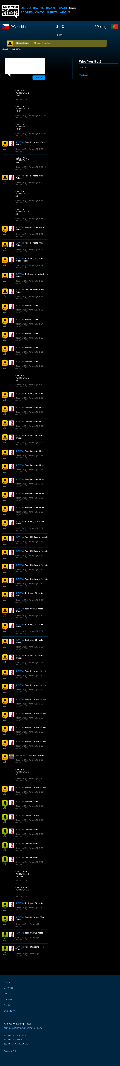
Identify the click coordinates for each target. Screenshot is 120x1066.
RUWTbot (19, 142)
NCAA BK (50, 8)
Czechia (18, 27)
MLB (29, 8)
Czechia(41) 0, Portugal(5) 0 (27, 806)
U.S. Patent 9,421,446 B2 (15, 1036)
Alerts (53, 12)
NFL (23, 8)
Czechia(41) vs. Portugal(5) (27, 924)
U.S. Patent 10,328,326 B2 (16, 1044)
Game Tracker (42, 43)
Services (8, 988)
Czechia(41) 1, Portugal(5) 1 (27, 133)
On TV (40, 12)
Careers (8, 999)
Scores (27, 12)
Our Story (9, 1011)
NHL (42, 8)
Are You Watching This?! (10, 11)
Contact (8, 1005)
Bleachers (22, 43)
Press (7, 994)
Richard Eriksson (23, 755)
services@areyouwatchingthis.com (23, 1028)
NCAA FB (62, 8)
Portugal (102, 27)
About (66, 12)
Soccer (72, 8)
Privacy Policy (11, 1051)
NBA (35, 8)
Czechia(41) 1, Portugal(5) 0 (27, 412)
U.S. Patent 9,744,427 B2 (15, 1040)
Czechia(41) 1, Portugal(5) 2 (27, 116)
